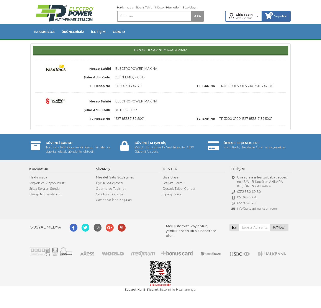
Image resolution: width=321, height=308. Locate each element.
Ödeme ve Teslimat (111, 189)
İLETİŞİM (98, 32)
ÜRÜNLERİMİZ (73, 32)
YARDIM (118, 32)
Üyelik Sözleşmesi (109, 183)
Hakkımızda (125, 7)
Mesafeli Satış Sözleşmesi (115, 177)
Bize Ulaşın (190, 7)
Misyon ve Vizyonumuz (47, 183)
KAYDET (279, 227)
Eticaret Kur (133, 290)
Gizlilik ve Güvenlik (109, 194)
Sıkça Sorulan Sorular (45, 189)
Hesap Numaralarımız (45, 194)
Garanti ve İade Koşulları (114, 200)
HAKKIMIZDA (44, 32)
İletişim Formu (174, 183)
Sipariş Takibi (144, 7)
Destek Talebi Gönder (179, 189)
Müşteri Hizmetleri (167, 7)
